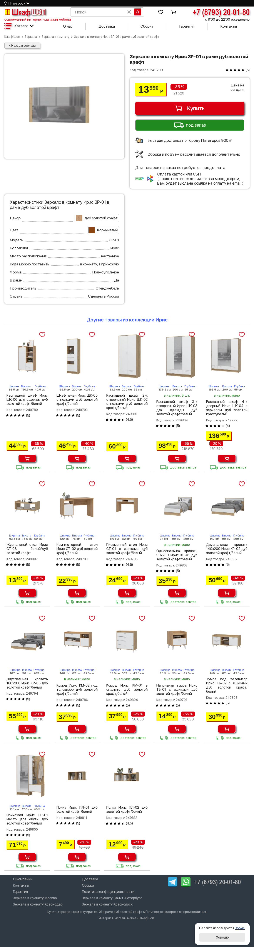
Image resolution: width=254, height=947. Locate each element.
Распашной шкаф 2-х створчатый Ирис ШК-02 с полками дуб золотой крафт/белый (127, 401)
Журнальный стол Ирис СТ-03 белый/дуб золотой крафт (27, 549)
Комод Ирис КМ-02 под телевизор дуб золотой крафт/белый (77, 689)
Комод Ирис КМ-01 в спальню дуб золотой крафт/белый (127, 689)
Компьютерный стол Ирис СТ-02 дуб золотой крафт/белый (77, 549)
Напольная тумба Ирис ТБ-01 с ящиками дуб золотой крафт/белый (177, 689)
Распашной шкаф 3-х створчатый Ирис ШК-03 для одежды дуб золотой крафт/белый (177, 408)
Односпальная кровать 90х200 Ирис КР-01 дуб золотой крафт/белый (177, 555)
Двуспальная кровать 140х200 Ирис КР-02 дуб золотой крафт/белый (226, 549)
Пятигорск (16, 3)
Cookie (240, 928)
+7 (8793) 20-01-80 (221, 12)
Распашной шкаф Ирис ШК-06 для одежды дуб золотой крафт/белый (27, 399)
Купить (190, 108)
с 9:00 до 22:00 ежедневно (227, 19)
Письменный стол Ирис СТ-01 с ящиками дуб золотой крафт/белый (127, 549)
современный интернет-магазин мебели (37, 19)
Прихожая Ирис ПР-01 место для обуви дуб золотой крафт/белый (27, 819)
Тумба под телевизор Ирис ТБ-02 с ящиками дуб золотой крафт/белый (226, 685)
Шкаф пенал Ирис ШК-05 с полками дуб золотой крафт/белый (77, 399)
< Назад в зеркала (22, 45)
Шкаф (25, 12)
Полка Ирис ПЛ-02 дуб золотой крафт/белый (127, 809)
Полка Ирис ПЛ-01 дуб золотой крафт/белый (77, 809)
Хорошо (222, 937)
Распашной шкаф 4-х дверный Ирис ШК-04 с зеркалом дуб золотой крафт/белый (226, 408)
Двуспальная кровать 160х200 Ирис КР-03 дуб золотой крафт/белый (27, 683)
